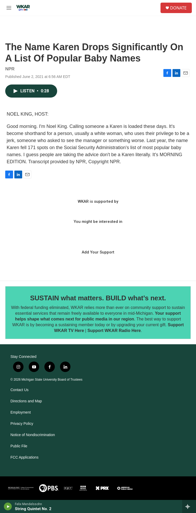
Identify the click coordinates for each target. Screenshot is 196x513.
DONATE (178, 7)
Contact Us (19, 390)
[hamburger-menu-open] (9, 8)
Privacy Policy (21, 424)
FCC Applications (24, 457)
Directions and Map (26, 401)
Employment (20, 412)
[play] (8, 506)
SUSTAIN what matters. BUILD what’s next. (98, 298)
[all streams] (189, 506)
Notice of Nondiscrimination (32, 435)
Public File (18, 446)
